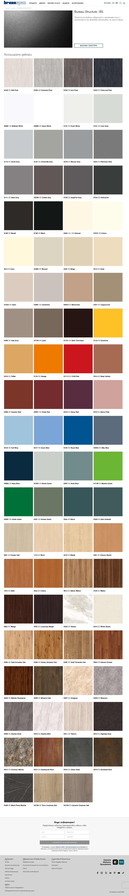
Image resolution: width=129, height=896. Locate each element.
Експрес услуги (54, 3)
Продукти (33, 3)
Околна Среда (9, 868)
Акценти (66, 3)
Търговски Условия (28, 862)
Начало (7, 8)
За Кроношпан (77, 3)
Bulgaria (107, 3)
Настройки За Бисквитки (31, 871)
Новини (7, 878)
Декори (42, 3)
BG (117, 3)
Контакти (55, 865)
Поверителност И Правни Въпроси (34, 859)
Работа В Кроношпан (11, 871)
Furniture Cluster (9, 881)
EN (113, 3)
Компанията (9, 859)
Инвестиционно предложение (14, 887)
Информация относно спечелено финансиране (19, 891)
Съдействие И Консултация (61, 859)
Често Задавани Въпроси (59, 862)
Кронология (8, 875)
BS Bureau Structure (24, 8)
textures (13, 8)
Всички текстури (88, 45)
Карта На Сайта (57, 868)
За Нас (7, 862)
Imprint (25, 868)
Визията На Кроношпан (12, 865)
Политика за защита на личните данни (35, 865)
